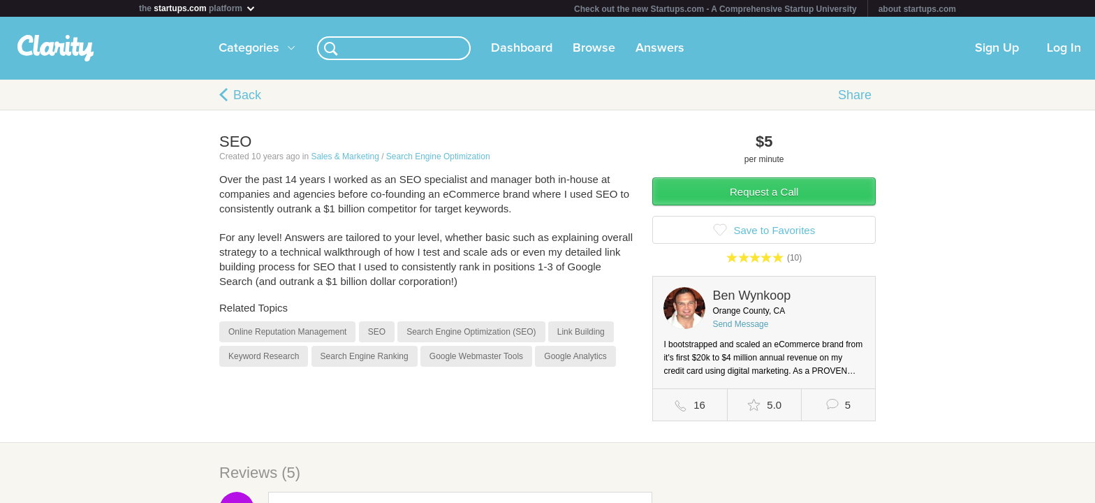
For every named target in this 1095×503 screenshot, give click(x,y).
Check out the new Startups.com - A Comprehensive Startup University (715, 9)
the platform (197, 8)
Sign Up (997, 48)
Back (247, 95)
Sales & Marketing (345, 156)
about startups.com (917, 9)
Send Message (740, 324)
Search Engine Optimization (438, 156)
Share (855, 95)
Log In (1064, 48)
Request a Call (764, 192)
